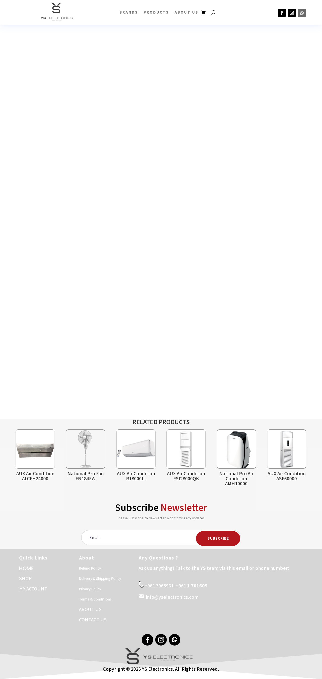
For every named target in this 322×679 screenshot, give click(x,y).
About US (186, 12)
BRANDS (128, 12)
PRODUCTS (156, 12)
